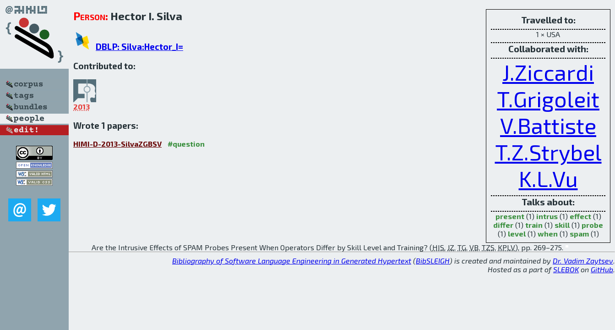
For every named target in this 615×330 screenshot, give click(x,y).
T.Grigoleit (548, 98)
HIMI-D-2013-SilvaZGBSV (117, 143)
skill (562, 224)
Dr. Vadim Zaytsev (583, 260)
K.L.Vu (548, 178)
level (517, 233)
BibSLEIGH (433, 260)
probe (592, 224)
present (509, 216)
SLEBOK (566, 269)
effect (580, 216)
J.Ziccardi (548, 72)
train (534, 224)
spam (579, 233)
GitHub (602, 269)
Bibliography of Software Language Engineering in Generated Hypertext (291, 260)
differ (503, 224)
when (548, 233)
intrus (547, 216)
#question (186, 143)
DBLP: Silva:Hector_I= (139, 46)
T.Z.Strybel (548, 151)
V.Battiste (548, 125)
